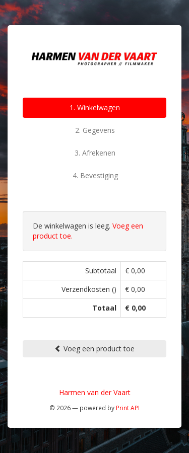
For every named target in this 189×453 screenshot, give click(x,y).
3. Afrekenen (95, 153)
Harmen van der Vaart (95, 392)
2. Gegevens (95, 130)
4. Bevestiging (95, 175)
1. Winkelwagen (95, 107)
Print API (128, 408)
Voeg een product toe (94, 348)
